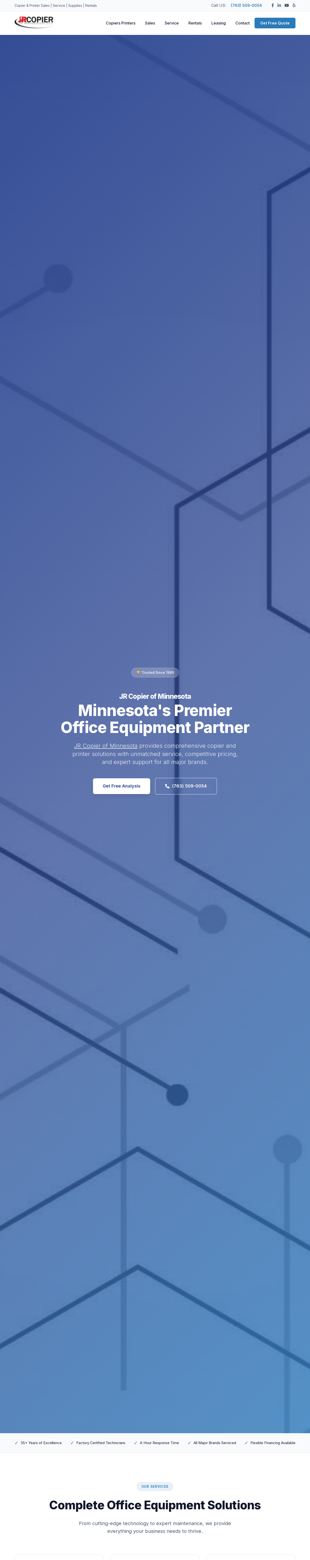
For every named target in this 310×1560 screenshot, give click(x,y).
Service (172, 23)
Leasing (218, 23)
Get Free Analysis (121, 785)
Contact (242, 23)
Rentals (195, 23)
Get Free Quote (275, 23)
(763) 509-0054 (246, 5)
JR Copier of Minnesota (106, 745)
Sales (150, 23)
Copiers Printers (120, 23)
